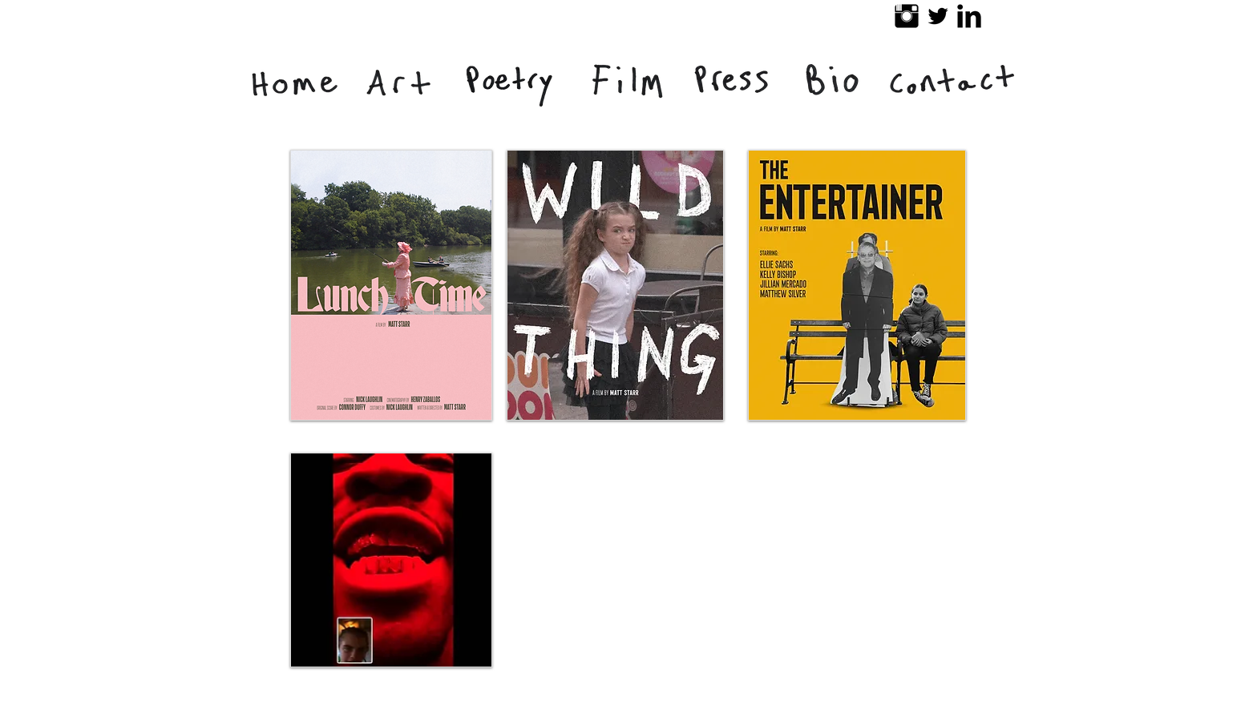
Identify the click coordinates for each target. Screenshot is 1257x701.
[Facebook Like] (828, 693)
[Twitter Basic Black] (938, 16)
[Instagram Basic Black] (907, 16)
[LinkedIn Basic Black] (969, 16)
